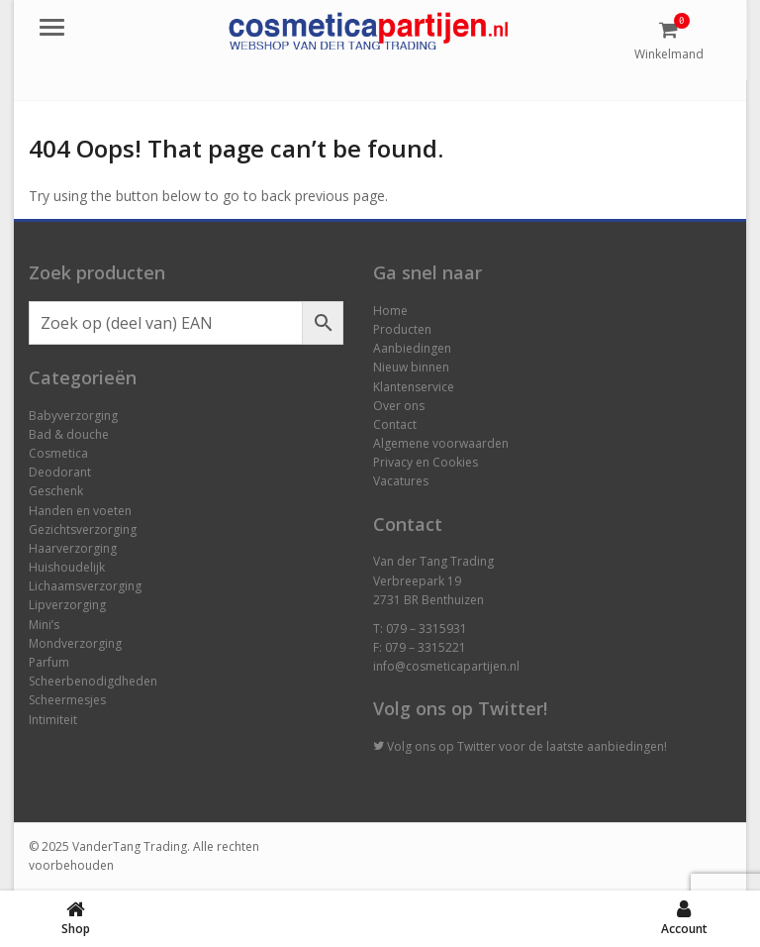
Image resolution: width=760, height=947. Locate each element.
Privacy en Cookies (425, 462)
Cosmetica (58, 453)
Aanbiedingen (412, 348)
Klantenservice (413, 386)
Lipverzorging (67, 604)
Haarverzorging (73, 548)
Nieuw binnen (411, 367)
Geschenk (56, 490)
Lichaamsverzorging (85, 586)
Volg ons (411, 746)
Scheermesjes (67, 699)
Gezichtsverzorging (83, 529)
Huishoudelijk (67, 567)
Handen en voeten (80, 510)
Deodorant (60, 472)
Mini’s (44, 624)
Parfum (49, 662)
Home (390, 310)
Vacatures (400, 481)
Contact (395, 424)
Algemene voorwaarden (441, 443)
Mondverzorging (75, 643)
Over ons (399, 405)
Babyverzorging (73, 415)
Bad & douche (69, 434)
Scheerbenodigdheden (93, 681)
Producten (402, 329)
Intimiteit (53, 719)
